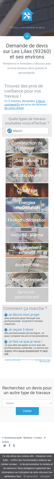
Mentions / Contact (32, 442)
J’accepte (45, 476)
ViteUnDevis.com (40, 359)
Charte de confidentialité (13, 359)
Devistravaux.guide (13, 442)
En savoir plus (31, 476)
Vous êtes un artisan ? (45, 360)
